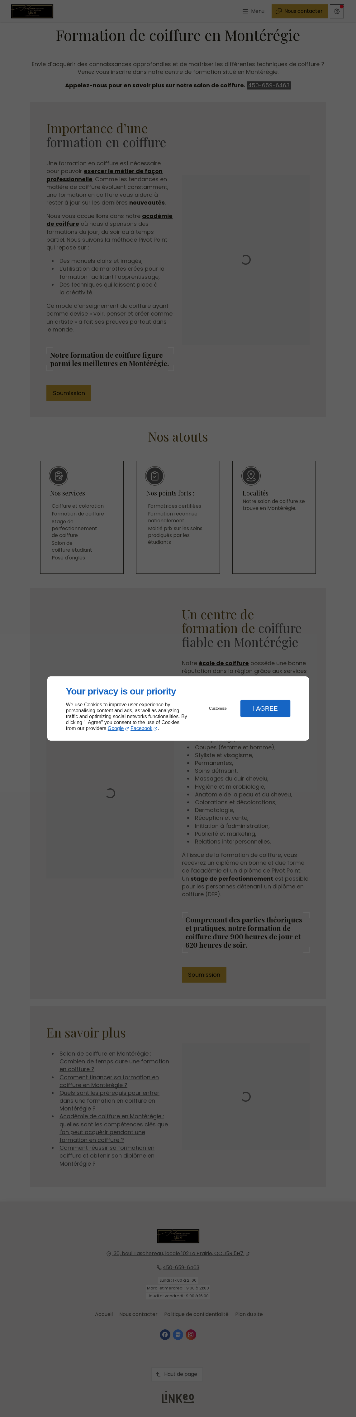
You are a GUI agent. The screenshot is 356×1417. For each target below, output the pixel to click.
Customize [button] (218, 708)
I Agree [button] (265, 708)
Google (116, 728)
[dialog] (178, 708)
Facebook (141, 728)
